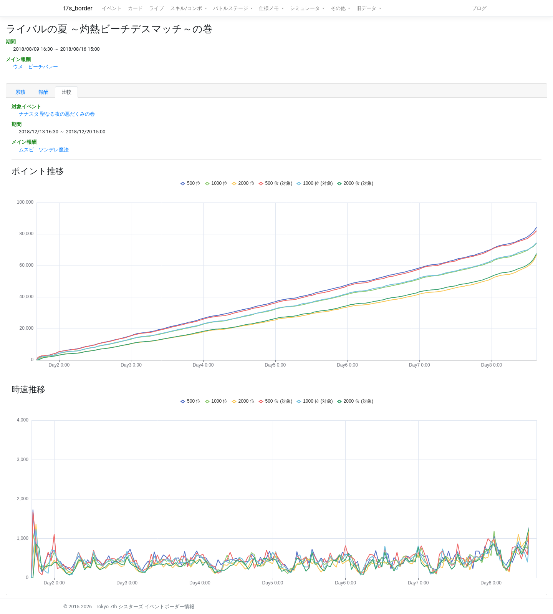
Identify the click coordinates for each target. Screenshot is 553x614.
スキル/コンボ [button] (186, 8)
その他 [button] (339, 8)
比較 (66, 92)
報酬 (43, 92)
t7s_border (78, 8)
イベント (112, 8)
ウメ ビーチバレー (35, 67)
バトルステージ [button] (231, 8)
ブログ (479, 8)
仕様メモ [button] (269, 8)
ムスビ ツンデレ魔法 (44, 150)
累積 (20, 92)
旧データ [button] (366, 8)
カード (135, 8)
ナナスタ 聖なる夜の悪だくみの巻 (57, 114)
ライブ (156, 8)
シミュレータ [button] (305, 8)
